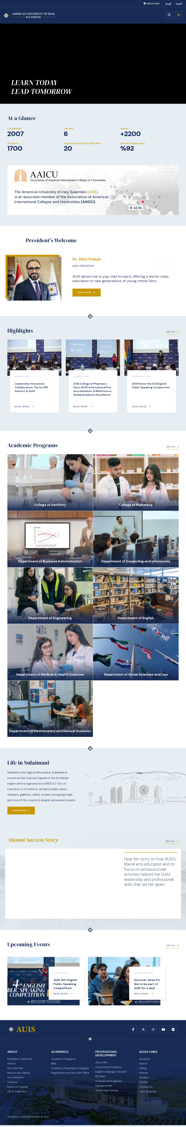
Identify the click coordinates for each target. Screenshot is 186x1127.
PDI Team (101, 1077)
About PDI (101, 1063)
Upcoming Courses (106, 1092)
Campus (12, 1083)
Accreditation (15, 1078)
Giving (143, 1069)
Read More (86, 292)
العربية (179, 4)
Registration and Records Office (70, 1074)
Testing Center (104, 1087)
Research (144, 1059)
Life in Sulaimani (17, 1093)
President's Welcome (20, 1059)
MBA (54, 1064)
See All (172, 332)
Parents (143, 1074)
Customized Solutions (108, 1068)
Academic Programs (63, 1059)
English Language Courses (111, 1072)
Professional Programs (108, 1082)
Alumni (143, 1064)
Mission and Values (18, 1074)
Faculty (143, 1083)
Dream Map (152, 3)
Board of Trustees (18, 1088)
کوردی (168, 4)
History (11, 1064)
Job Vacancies (148, 1093)
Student (144, 1078)
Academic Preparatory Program (70, 1069)
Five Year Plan (15, 1069)
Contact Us (146, 1088)
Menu (178, 15)
